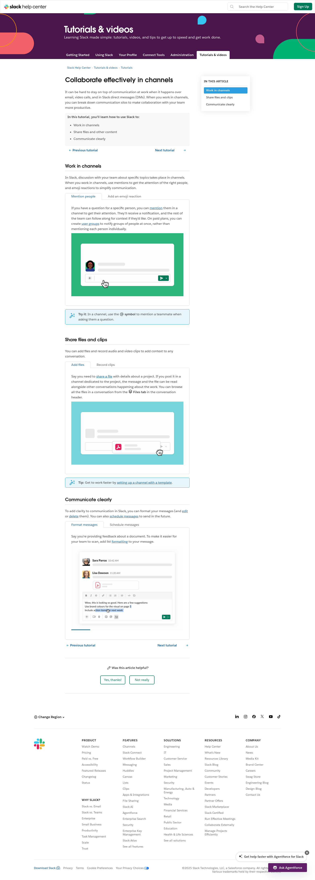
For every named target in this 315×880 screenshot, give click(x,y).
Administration (182, 55)
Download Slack (47, 868)
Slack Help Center (79, 67)
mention (156, 208)
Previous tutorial (85, 150)
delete (74, 516)
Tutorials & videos (213, 55)
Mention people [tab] (83, 196)
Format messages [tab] (84, 525)
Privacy (68, 868)
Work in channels (218, 90)
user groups (90, 224)
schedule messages (124, 516)
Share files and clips (219, 97)
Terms (80, 868)
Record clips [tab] (106, 365)
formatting (120, 541)
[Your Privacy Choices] (131, 868)
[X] (262, 717)
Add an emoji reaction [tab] (124, 196)
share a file (104, 376)
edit (185, 511)
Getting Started (77, 55)
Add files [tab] (77, 365)
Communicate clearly (220, 104)
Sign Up (303, 6)
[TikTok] (279, 717)
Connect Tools (154, 55)
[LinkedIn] (237, 717)
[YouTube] (271, 717)
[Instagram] (245, 717)
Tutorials (126, 67)
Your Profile (128, 55)
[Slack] (39, 795)
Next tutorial (165, 150)
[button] (112, 680)
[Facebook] (254, 717)
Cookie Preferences (100, 868)
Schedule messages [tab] (124, 525)
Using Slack (104, 55)
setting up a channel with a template (144, 482)
